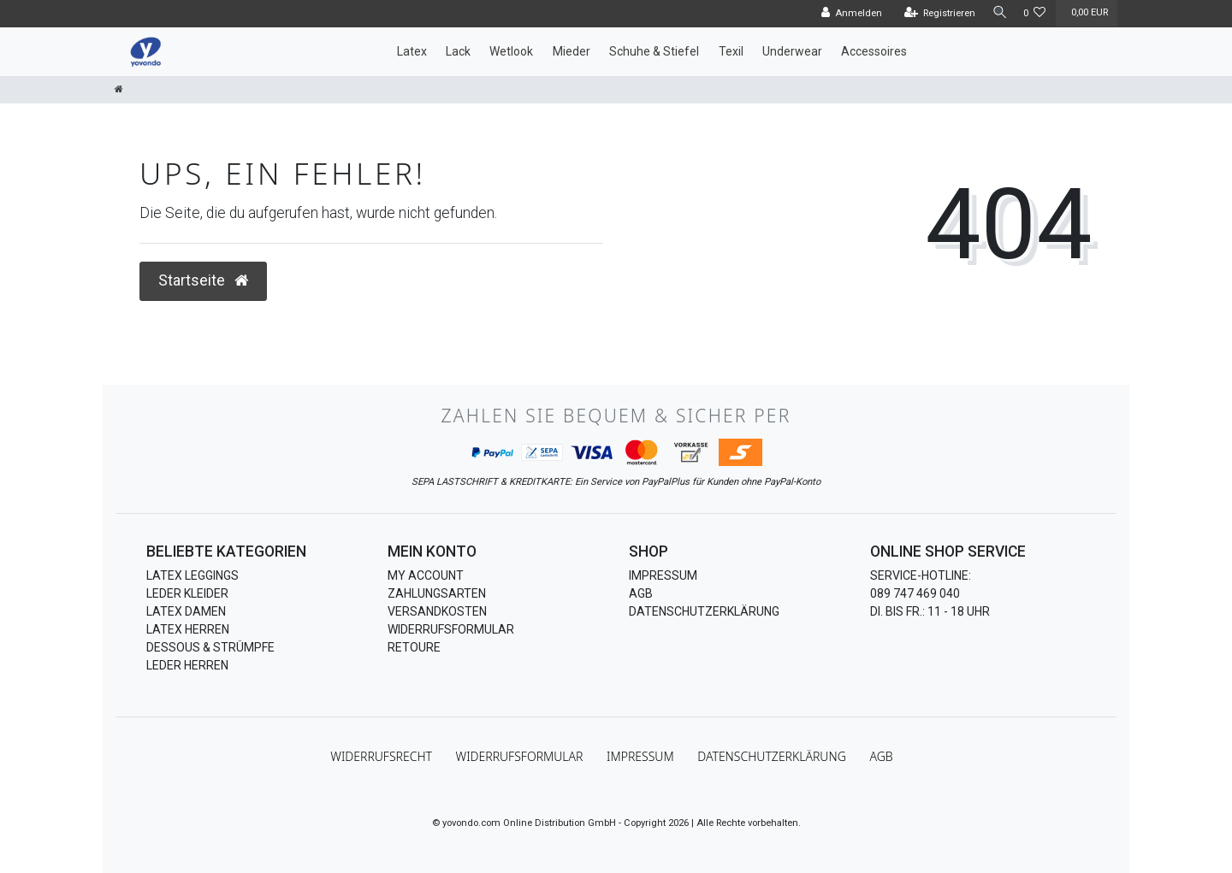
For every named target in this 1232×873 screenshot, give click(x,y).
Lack (458, 51)
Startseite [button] (203, 280)
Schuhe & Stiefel (654, 51)
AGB (641, 593)
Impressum (663, 575)
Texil (731, 51)
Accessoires (874, 51)
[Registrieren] (934, 13)
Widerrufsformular (451, 629)
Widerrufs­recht (381, 756)
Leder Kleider (187, 593)
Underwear (792, 51)
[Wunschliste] (1035, 13)
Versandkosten (437, 611)
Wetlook (511, 51)
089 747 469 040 (915, 593)
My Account (426, 575)
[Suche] (997, 13)
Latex (412, 51)
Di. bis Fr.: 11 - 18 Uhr (930, 611)
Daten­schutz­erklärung (771, 756)
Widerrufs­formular (519, 756)
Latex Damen (186, 611)
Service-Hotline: (920, 575)
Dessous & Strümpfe (210, 647)
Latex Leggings (192, 575)
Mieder (571, 51)
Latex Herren (187, 629)
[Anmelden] (846, 13)
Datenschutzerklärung (704, 611)
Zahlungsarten (437, 593)
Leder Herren (187, 665)
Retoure (414, 647)
